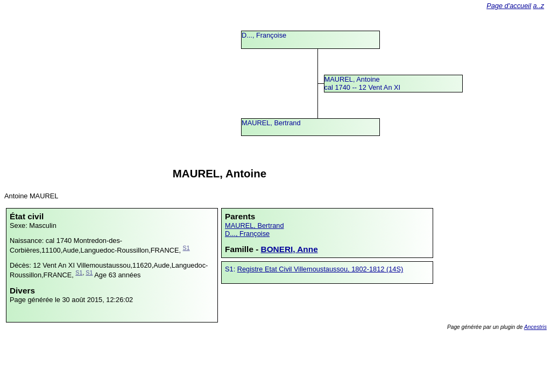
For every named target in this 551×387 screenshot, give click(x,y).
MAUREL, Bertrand (271, 123)
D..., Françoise (264, 35)
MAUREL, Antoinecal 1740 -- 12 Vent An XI (362, 83)
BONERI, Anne (289, 249)
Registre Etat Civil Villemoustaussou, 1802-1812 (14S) (320, 269)
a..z (539, 6)
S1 (186, 248)
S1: (231, 269)
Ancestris (535, 327)
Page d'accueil (508, 6)
